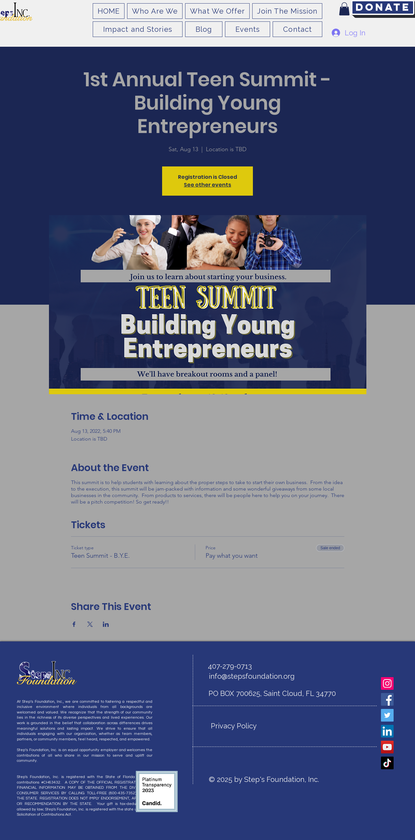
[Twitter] (387, 715)
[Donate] (382, 7)
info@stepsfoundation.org (252, 676)
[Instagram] (387, 683)
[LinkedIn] (387, 731)
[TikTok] (387, 763)
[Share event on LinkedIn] (106, 624)
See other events (207, 185)
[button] (344, 9)
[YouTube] (387, 747)
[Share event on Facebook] (74, 624)
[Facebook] (387, 699)
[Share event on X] (90, 624)
